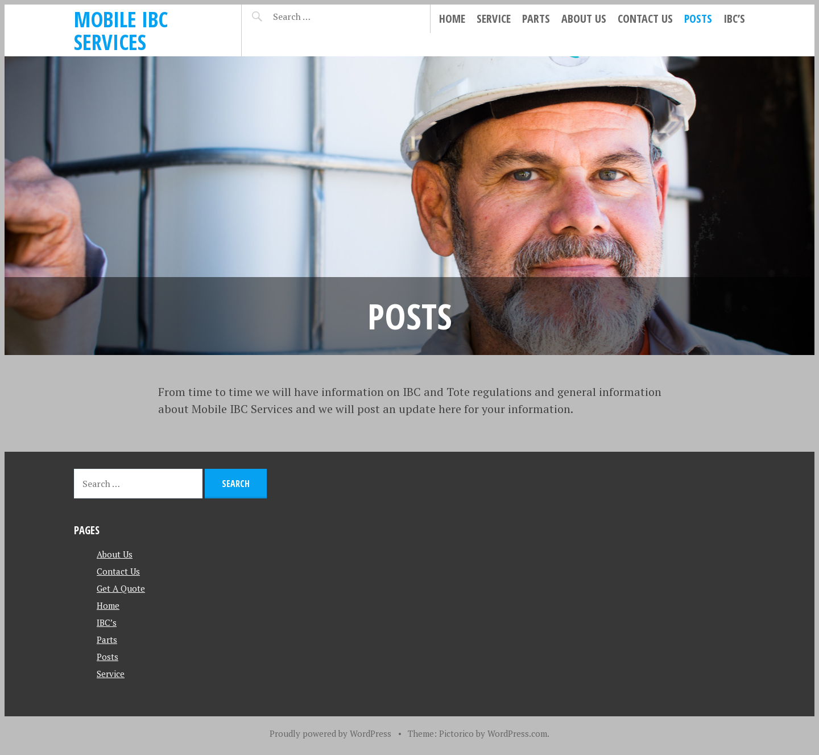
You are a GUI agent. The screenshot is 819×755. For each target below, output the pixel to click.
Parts (536, 18)
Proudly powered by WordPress (330, 733)
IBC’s (734, 18)
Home (452, 18)
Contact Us (645, 18)
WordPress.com (517, 733)
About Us (583, 18)
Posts (698, 18)
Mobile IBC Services (121, 30)
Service (494, 18)
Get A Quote (121, 588)
